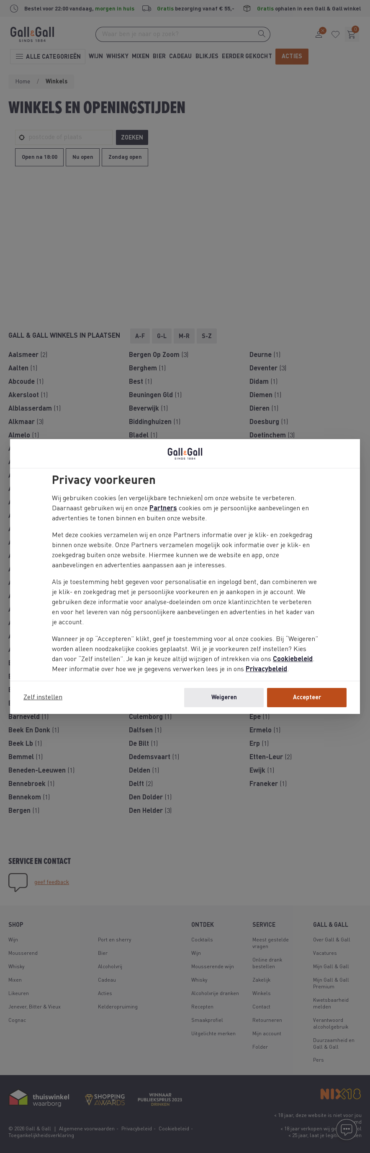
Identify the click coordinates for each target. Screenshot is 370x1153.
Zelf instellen (42, 697)
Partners (163, 508)
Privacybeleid (266, 669)
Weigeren (224, 698)
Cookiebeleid (293, 659)
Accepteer (307, 698)
